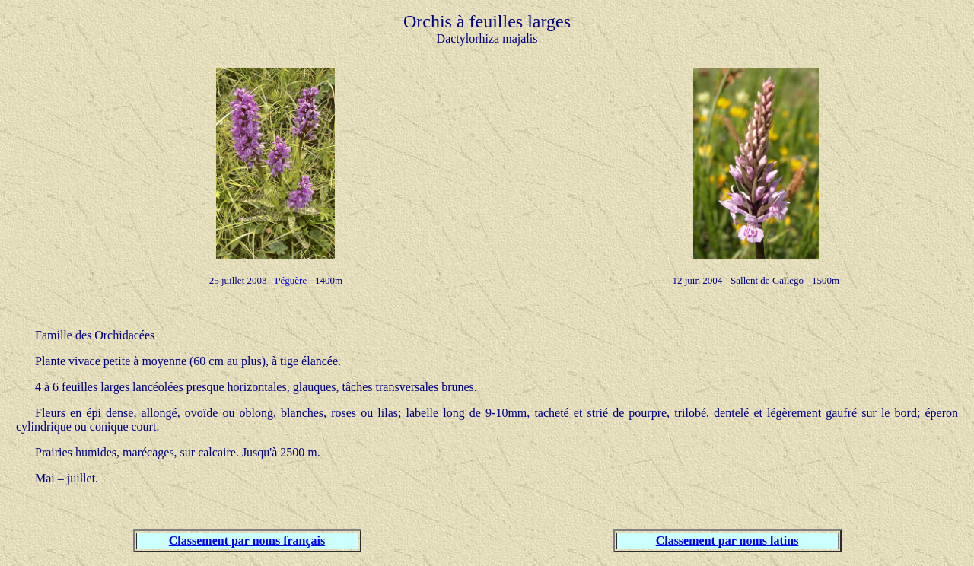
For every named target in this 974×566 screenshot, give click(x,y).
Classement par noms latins (727, 540)
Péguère (291, 280)
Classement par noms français (247, 540)
